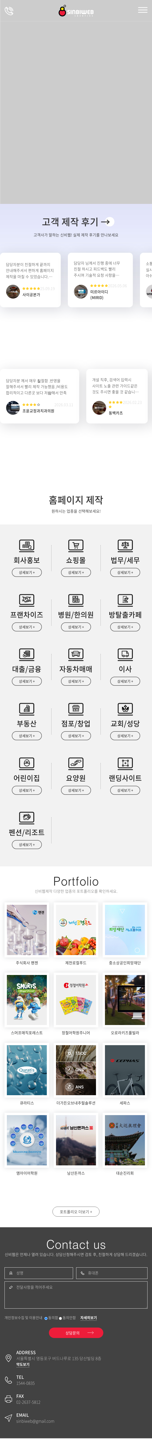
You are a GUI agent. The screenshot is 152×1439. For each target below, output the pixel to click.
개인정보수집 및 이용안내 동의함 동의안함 (40, 1318)
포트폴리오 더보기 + (76, 1212)
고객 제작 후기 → (76, 222)
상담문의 (9, 11)
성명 (19, 1273)
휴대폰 (93, 1273)
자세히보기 (88, 1318)
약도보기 (23, 1365)
